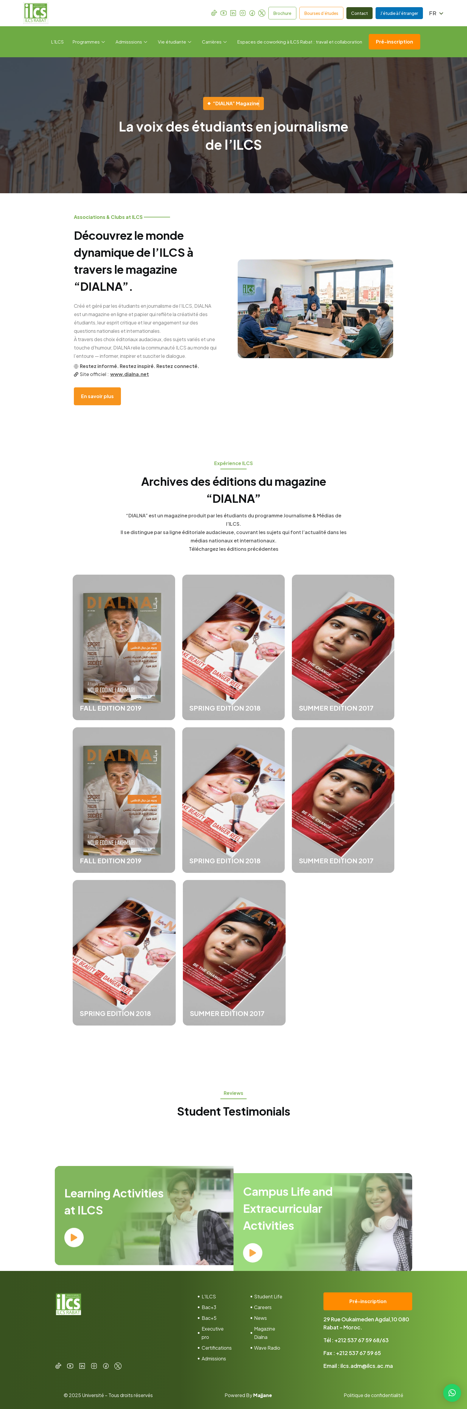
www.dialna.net (129, 374)
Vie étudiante (174, 41)
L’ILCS (57, 41)
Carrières (214, 41)
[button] (452, 1393)
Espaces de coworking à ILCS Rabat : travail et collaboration (299, 41)
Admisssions (131, 41)
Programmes (89, 41)
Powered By (248, 1395)
